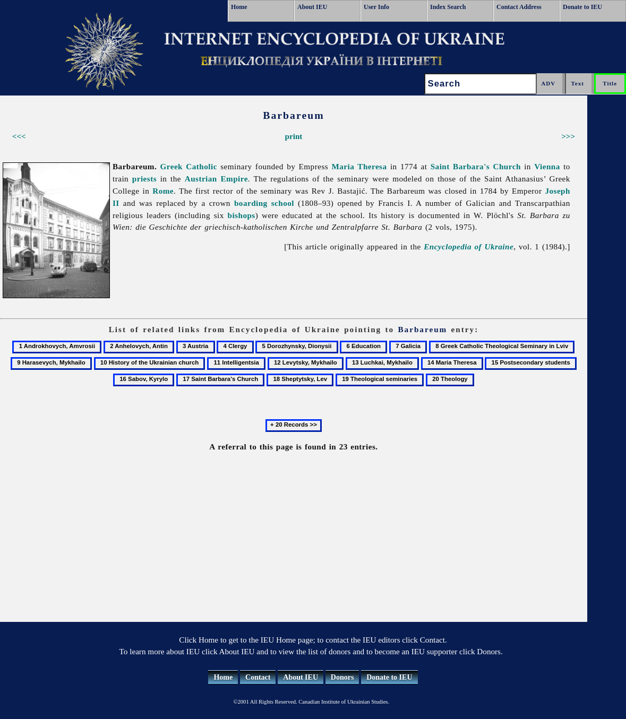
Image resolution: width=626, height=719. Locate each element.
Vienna (547, 166)
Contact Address (519, 7)
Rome (163, 190)
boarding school (264, 202)
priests (144, 178)
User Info (376, 7)
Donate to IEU (582, 7)
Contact (257, 677)
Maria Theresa (359, 166)
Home (239, 7)
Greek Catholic (188, 166)
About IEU (312, 7)
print (293, 136)
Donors (342, 677)
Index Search (448, 7)
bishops (241, 215)
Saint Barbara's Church (476, 166)
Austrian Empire (216, 178)
